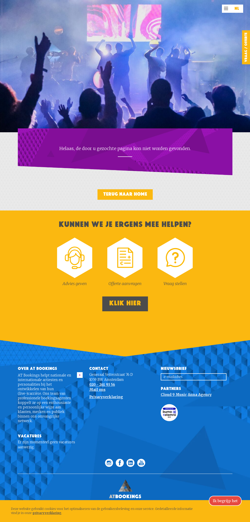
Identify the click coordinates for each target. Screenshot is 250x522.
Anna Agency (200, 394)
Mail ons (97, 389)
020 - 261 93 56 (102, 384)
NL (236, 9)
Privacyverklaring (106, 397)
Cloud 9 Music (174, 394)
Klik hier (125, 303)
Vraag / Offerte (246, 47)
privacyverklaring (46, 513)
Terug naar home (125, 194)
